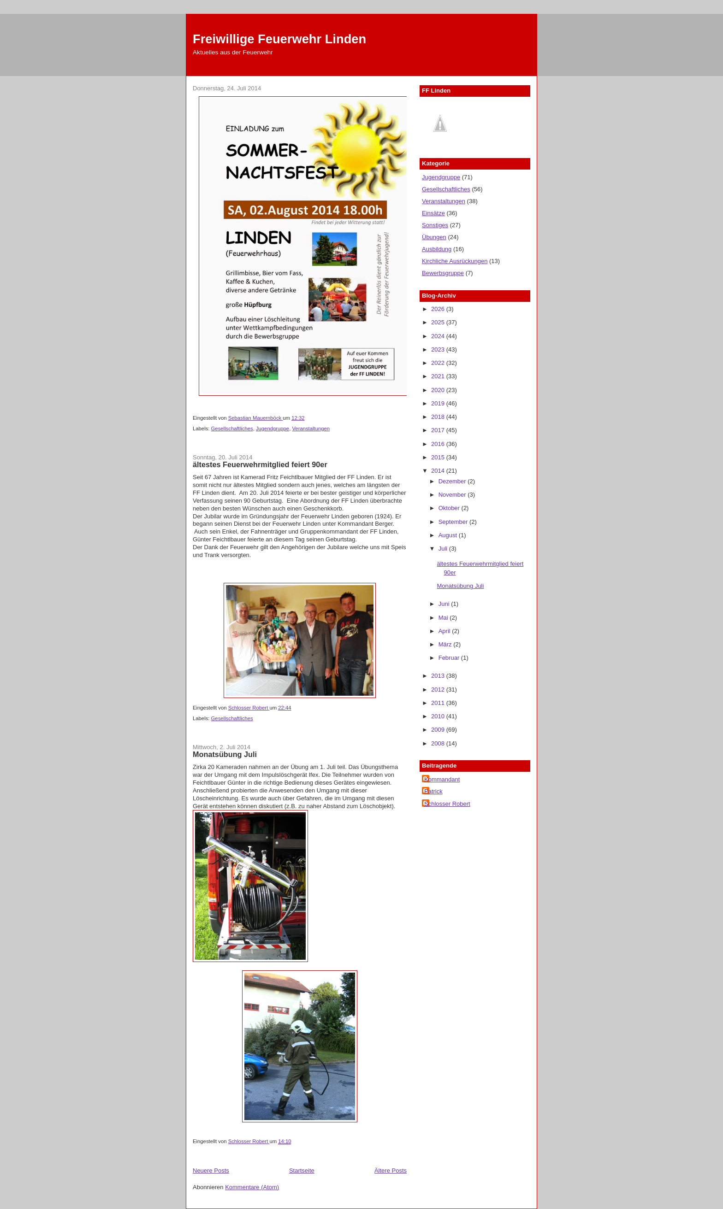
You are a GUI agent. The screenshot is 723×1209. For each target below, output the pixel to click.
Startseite (301, 1170)
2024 (438, 336)
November (453, 494)
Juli (444, 548)
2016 (438, 443)
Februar (450, 657)
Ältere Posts (390, 1170)
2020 (438, 390)
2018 (438, 416)
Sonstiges (435, 225)
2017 (438, 430)
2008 (438, 743)
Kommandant (442, 779)
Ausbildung (436, 249)
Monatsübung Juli (225, 754)
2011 (438, 702)
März (446, 644)
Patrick (433, 791)
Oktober (450, 508)
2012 (438, 689)
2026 (438, 308)
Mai (444, 617)
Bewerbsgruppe (443, 273)
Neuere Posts (211, 1170)
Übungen (434, 237)
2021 (438, 376)
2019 (438, 403)
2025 (438, 322)
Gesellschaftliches (232, 428)
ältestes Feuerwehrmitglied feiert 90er (260, 464)
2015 (438, 457)
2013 (438, 675)
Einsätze (433, 213)
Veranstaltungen (311, 428)
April (445, 631)
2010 (438, 716)
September (454, 521)
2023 (438, 349)
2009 (438, 729)
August (449, 535)
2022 (438, 362)
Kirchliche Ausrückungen (454, 261)
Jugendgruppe (272, 428)
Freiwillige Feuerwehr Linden (279, 39)
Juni (445, 603)
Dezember (453, 481)
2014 (438, 470)
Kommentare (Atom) (252, 1187)
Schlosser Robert (447, 803)
